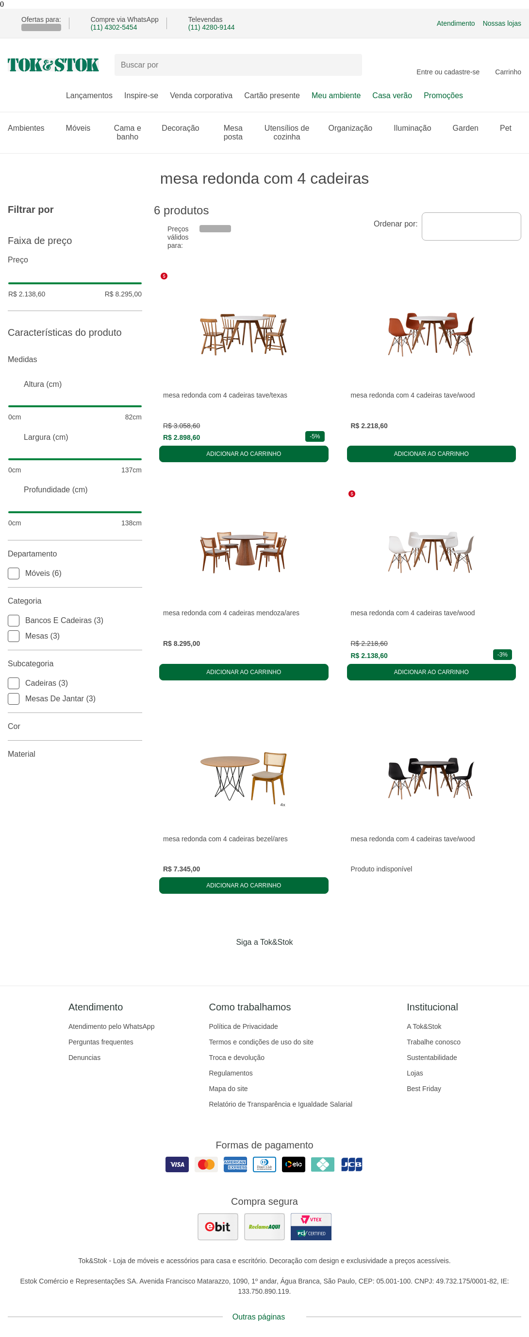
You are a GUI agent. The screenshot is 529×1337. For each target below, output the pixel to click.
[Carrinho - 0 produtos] (508, 65)
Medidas (75, 359)
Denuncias (84, 1057)
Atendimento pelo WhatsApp (111, 1026)
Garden (470, 128)
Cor (75, 726)
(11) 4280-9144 (211, 27)
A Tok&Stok (424, 1026)
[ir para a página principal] (53, 64)
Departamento (75, 554)
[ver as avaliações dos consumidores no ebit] (218, 1226)
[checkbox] (13, 573)
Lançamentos (89, 95)
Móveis (83, 128)
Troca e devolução (236, 1057)
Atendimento (456, 23)
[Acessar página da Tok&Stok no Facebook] (223, 962)
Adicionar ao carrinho (243, 454)
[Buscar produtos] (238, 65)
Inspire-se (141, 95)
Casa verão (392, 95)
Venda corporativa (201, 95)
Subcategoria (75, 664)
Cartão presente (272, 95)
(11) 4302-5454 (114, 27)
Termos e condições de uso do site (261, 1042)
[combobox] (471, 226)
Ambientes (31, 128)
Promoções (443, 95)
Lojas (415, 1073)
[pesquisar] (350, 65)
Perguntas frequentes (100, 1042)
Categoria (75, 601)
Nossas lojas (502, 23)
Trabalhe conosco (434, 1042)
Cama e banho (132, 132)
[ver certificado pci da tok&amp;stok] (311, 1226)
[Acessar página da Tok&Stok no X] (305, 962)
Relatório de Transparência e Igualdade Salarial (280, 1104)
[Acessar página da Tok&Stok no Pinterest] (278, 962)
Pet (510, 128)
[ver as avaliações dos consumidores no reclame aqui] (264, 1226)
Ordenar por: (396, 224)
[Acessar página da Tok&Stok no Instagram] (251, 962)
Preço (75, 260)
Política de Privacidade (243, 1026)
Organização (355, 128)
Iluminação (417, 128)
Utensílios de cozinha (290, 132)
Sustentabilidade (432, 1057)
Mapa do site (228, 1089)
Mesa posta (238, 132)
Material (75, 754)
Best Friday (424, 1089)
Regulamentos (230, 1073)
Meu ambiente (336, 95)
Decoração (185, 128)
